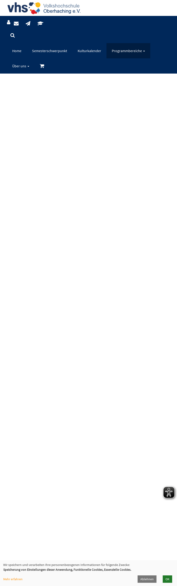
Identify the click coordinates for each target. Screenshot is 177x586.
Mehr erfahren (13, 579)
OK (167, 579)
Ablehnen (147, 579)
